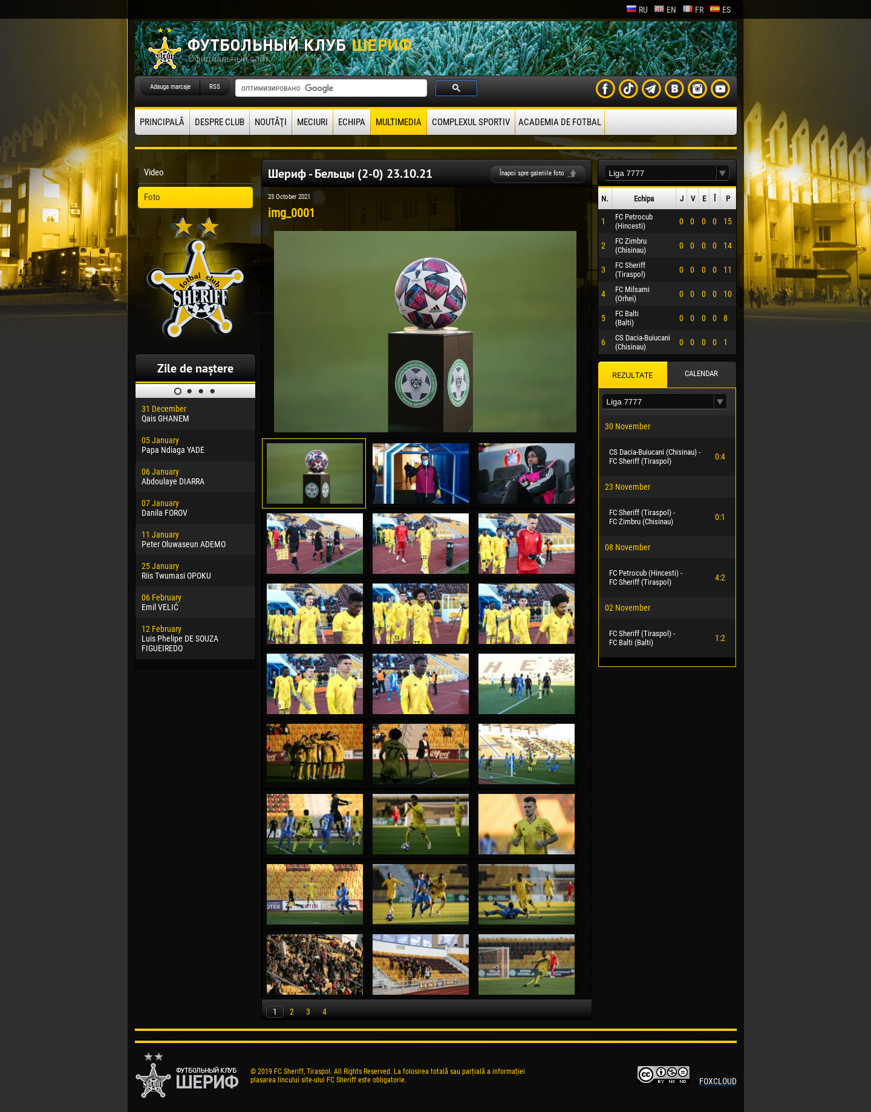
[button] (722, 173)
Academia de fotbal (559, 122)
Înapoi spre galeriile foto (532, 173)
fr (692, 10)
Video (154, 172)
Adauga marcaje (170, 87)
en (665, 10)
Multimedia (399, 122)
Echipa (351, 122)
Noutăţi (271, 122)
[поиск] (330, 88)
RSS (214, 87)
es (720, 10)
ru (637, 10)
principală (162, 122)
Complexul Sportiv (471, 122)
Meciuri (312, 122)
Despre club (219, 122)
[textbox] (660, 173)
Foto (152, 197)
